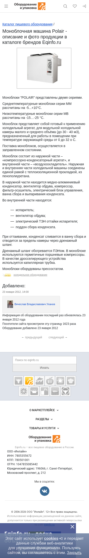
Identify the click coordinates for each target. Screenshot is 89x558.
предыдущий (33, 337)
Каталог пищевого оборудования (27, 24)
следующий (56, 337)
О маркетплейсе (44, 410)
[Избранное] (75, 6)
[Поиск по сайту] (65, 6)
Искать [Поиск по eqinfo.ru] (44, 367)
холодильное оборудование (30, 274)
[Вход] (84, 6)
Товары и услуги (44, 428)
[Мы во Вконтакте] (44, 491)
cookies (53, 538)
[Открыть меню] (6, 6)
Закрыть (74, 553)
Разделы (45, 419)
